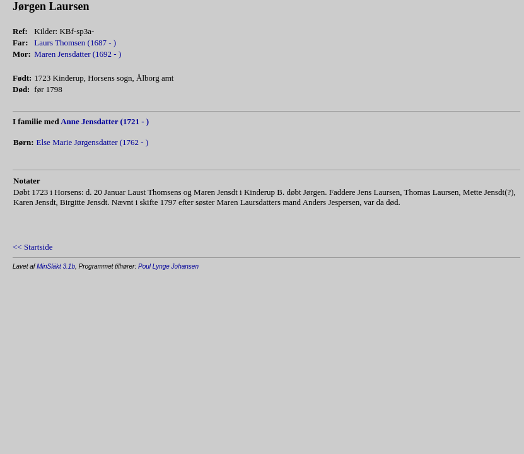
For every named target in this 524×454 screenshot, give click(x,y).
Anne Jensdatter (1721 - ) (105, 121)
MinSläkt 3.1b (56, 266)
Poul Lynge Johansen (168, 266)
